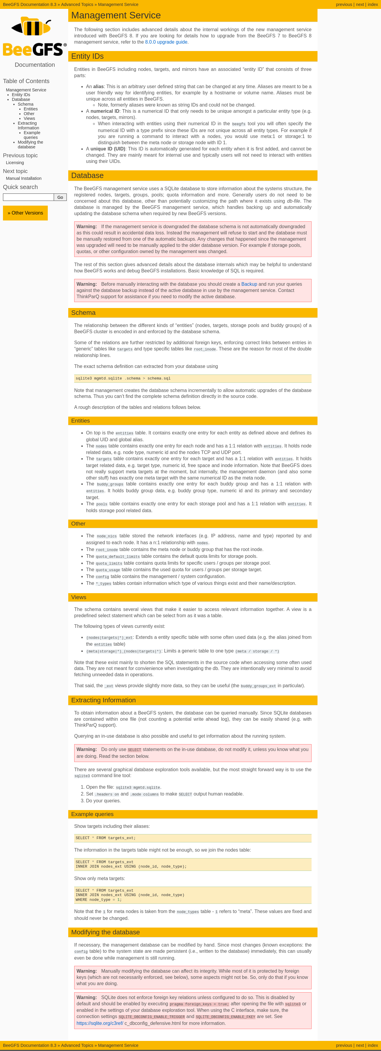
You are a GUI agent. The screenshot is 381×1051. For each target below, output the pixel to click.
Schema (26, 104)
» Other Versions (25, 212)
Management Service (118, 4)
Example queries (32, 135)
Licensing (15, 162)
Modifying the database (30, 144)
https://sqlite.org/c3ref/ (100, 1014)
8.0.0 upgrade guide (166, 42)
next (360, 4)
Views (29, 118)
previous (344, 4)
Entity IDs (21, 94)
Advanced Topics (77, 4)
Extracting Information (28, 125)
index (373, 4)
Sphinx (227, 1046)
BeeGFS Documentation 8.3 (30, 4)
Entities (31, 109)
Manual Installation (24, 178)
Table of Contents (26, 81)
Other (29, 113)
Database (21, 99)
